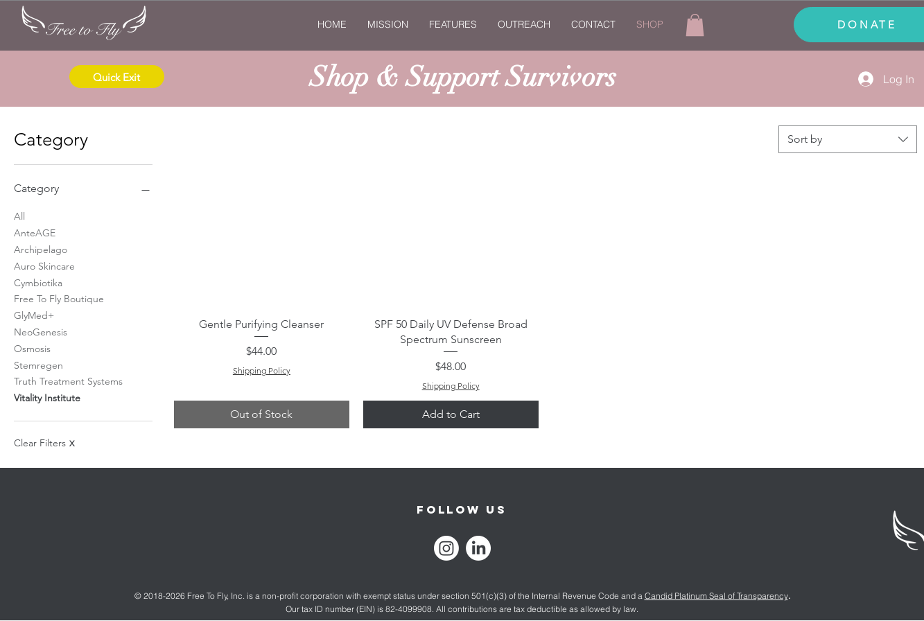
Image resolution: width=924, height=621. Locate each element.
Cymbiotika (38, 282)
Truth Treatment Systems (68, 380)
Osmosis (32, 348)
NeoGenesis (40, 331)
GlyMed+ (34, 315)
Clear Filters (44, 443)
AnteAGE (34, 232)
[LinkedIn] (478, 548)
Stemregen (38, 364)
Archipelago (40, 249)
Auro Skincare (44, 265)
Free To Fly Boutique (59, 298)
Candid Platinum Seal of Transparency (716, 596)
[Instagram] (446, 548)
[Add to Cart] (451, 414)
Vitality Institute (47, 397)
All (19, 215)
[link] (695, 25)
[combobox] (847, 139)
